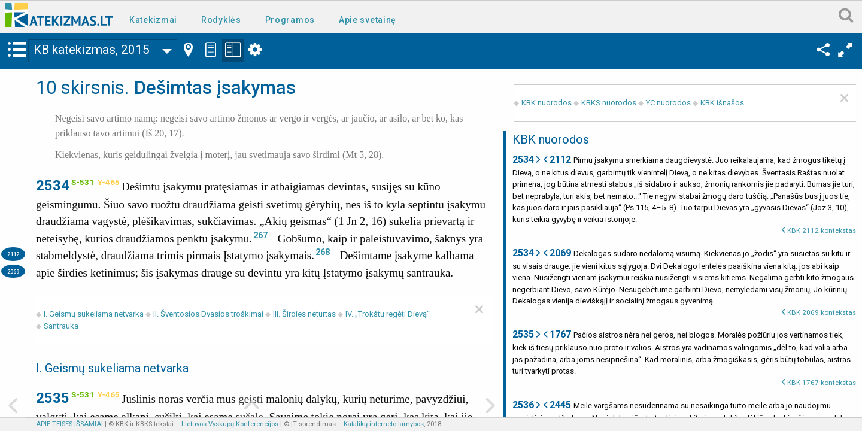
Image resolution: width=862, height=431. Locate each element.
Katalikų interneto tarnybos (384, 424)
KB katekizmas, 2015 (92, 50)
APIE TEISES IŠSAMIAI (69, 424)
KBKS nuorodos (608, 102)
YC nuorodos (668, 102)
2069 (13, 271)
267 (260, 235)
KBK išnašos (722, 102)
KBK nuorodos (546, 102)
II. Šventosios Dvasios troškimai (208, 313)
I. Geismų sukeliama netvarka (94, 313)
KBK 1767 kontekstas (821, 382)
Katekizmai (153, 20)
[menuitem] (156, 19)
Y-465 (109, 182)
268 (322, 252)
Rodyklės (221, 20)
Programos (290, 20)
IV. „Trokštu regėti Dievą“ (387, 313)
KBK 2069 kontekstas (821, 312)
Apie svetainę (367, 20)
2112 (13, 254)
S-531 (82, 182)
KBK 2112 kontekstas (821, 230)
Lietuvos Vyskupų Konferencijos (229, 424)
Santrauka (61, 325)
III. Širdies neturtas (305, 313)
